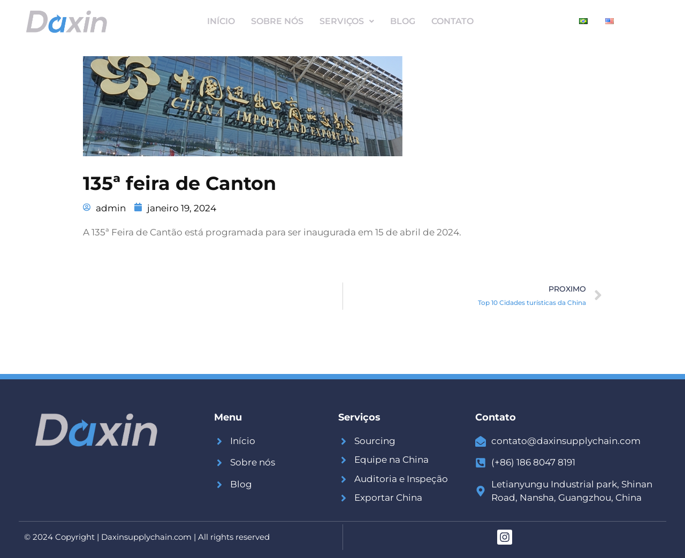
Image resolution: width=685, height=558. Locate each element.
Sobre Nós (277, 21)
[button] (346, 21)
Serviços (346, 21)
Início (221, 21)
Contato (452, 21)
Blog (402, 21)
